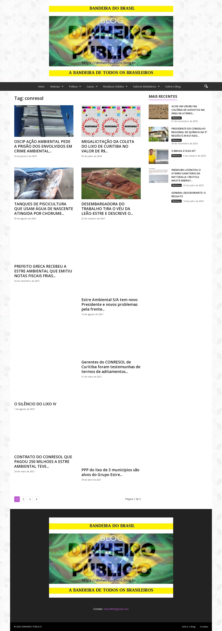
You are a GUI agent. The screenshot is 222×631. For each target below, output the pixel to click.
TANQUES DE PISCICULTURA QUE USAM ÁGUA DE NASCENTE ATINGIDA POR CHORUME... (43, 208)
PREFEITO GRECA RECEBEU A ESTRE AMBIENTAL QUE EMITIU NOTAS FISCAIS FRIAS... (43, 271)
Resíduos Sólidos (115, 86)
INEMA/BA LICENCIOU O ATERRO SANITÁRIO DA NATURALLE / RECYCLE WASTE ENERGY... (186, 175)
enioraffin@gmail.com (116, 609)
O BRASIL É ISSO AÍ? (183, 151)
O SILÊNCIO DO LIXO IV (35, 404)
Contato (204, 626)
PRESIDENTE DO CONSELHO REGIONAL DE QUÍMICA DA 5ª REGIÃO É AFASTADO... (189, 132)
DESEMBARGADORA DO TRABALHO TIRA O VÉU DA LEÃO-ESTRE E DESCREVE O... (107, 208)
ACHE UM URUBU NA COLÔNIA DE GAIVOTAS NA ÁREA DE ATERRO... (188, 109)
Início (41, 86)
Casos (92, 86)
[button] (206, 86)
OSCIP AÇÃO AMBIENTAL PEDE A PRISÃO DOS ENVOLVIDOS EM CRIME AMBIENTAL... (43, 146)
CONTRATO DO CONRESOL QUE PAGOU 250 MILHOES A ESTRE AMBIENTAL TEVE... (43, 461)
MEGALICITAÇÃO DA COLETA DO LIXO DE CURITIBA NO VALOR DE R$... (107, 146)
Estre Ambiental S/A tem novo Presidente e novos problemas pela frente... (109, 304)
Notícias (56, 86)
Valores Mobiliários (146, 86)
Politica (75, 86)
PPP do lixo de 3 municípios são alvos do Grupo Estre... (110, 472)
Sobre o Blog (172, 86)
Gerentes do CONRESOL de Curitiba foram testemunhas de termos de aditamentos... (110, 367)
